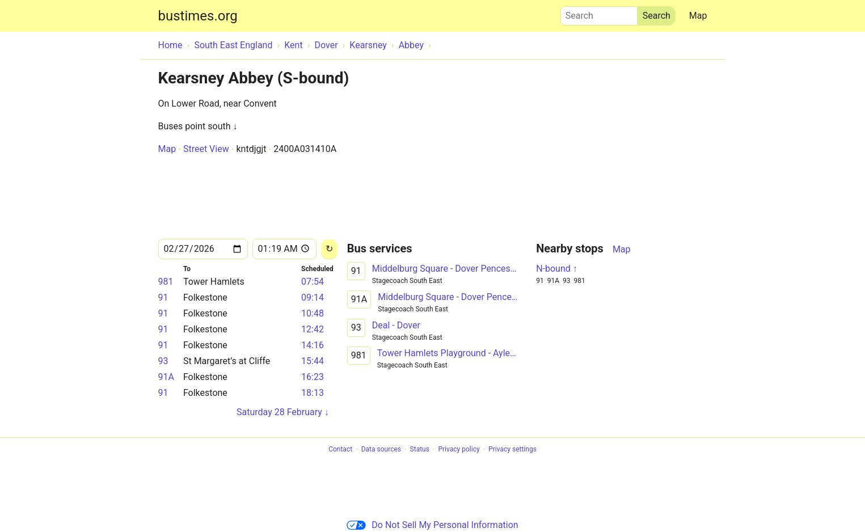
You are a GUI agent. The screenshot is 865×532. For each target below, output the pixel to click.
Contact (340, 450)
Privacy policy (458, 450)
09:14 (312, 297)
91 (163, 297)
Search (599, 13)
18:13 (312, 392)
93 (163, 361)
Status (419, 450)
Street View (206, 148)
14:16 (312, 345)
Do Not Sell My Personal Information (432, 525)
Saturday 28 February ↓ (283, 412)
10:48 (312, 313)
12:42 (312, 329)
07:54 (312, 281)
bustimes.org (198, 16)
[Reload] (329, 249)
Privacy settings (512, 450)
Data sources (381, 450)
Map (698, 15)
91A (166, 376)
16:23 (312, 376)
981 (166, 281)
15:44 (312, 361)
